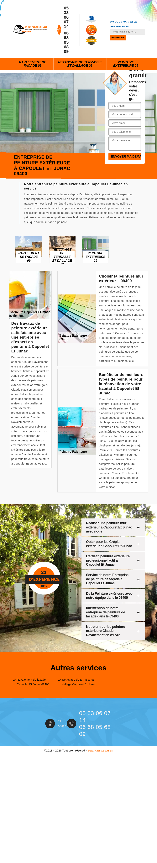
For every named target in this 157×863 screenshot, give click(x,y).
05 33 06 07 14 (66, 17)
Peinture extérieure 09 (125, 63)
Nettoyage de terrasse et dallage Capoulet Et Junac (79, 682)
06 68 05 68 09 (66, 42)
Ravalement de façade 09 (32, 63)
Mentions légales (100, 750)
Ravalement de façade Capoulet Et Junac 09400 (33, 682)
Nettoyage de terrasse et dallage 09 (80, 63)
